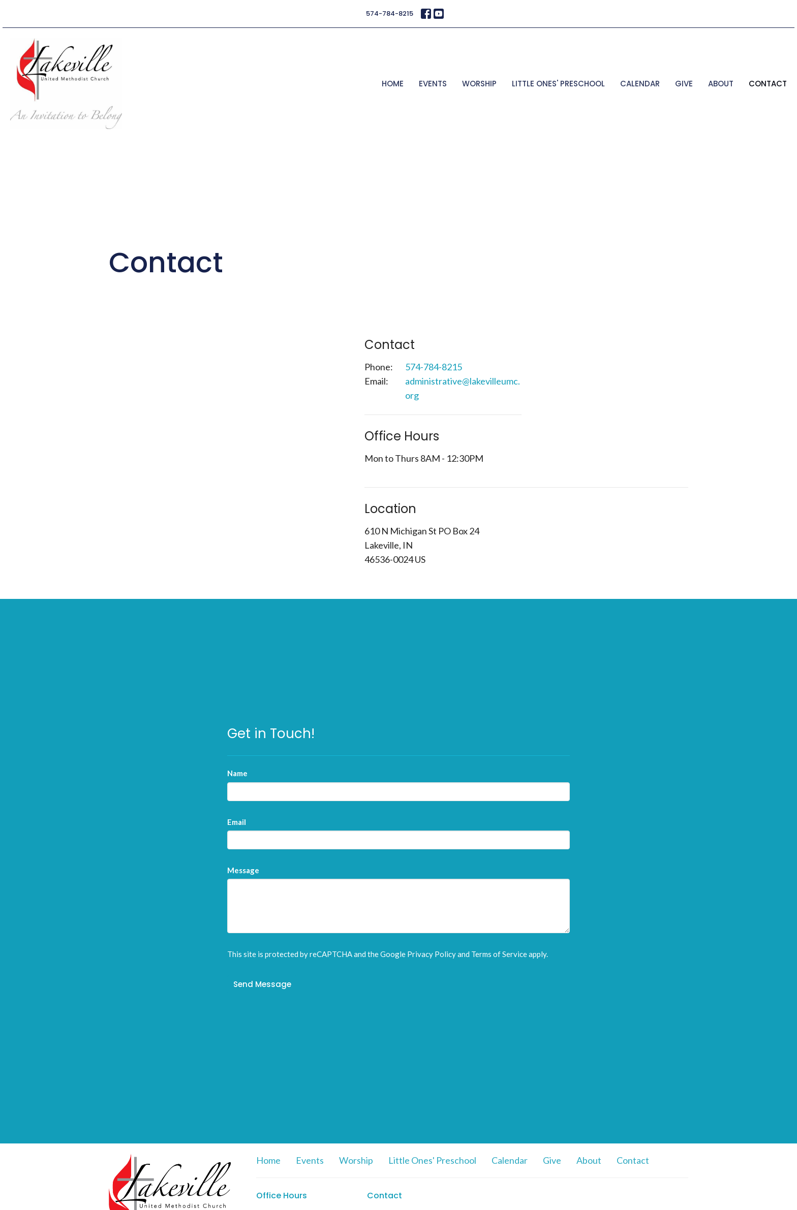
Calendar (640, 83)
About (720, 83)
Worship (479, 83)
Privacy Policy (431, 954)
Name (237, 773)
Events (433, 83)
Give (684, 83)
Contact (768, 83)
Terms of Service (499, 954)
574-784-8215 (389, 13)
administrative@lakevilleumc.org (462, 388)
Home (393, 83)
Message (243, 870)
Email (236, 821)
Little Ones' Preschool (558, 83)
